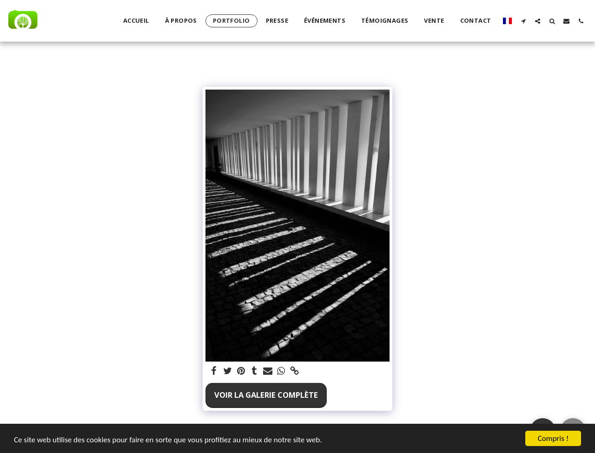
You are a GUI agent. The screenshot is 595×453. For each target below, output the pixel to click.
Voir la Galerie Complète (266, 394)
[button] (523, 21)
